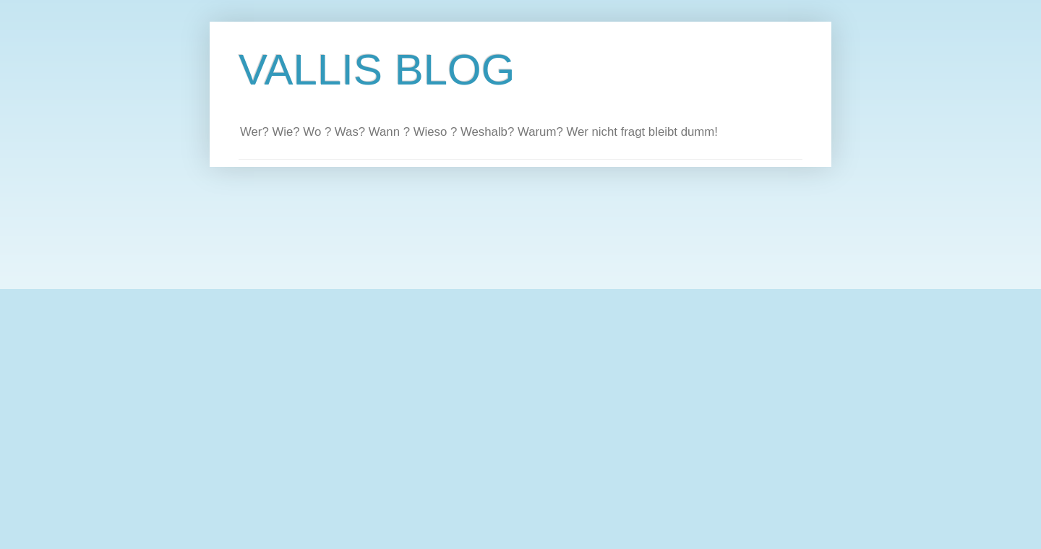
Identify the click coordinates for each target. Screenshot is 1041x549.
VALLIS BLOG (377, 70)
